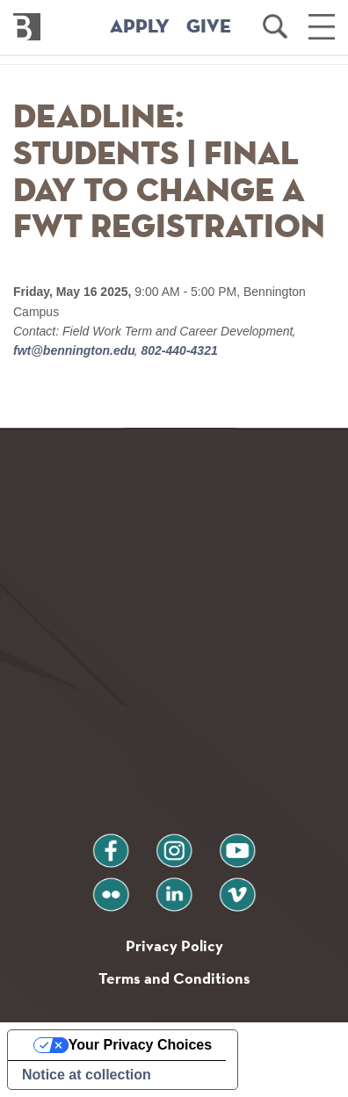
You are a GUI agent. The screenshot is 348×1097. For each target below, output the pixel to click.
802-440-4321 (178, 350)
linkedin (174, 887)
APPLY (140, 27)
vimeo (237, 887)
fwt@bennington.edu (76, 350)
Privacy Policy (174, 945)
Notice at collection (86, 1074)
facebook (110, 844)
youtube (237, 844)
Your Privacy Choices (140, 1044)
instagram (174, 844)
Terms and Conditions (174, 978)
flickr (111, 887)
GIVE (208, 27)
